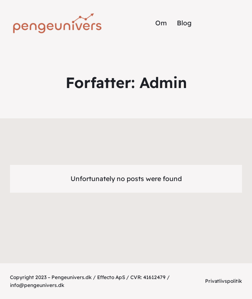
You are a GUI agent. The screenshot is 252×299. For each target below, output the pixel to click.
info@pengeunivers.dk (37, 285)
